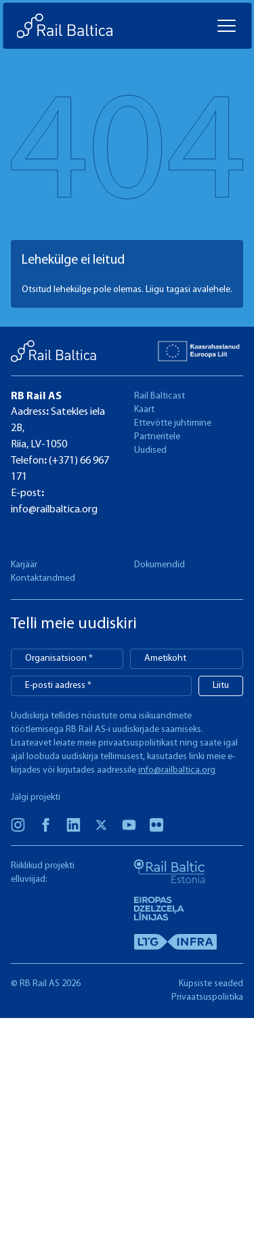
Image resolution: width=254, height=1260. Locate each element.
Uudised (150, 450)
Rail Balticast (159, 396)
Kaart (144, 410)
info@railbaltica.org (54, 509)
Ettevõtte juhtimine (172, 423)
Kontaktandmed (43, 578)
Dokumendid (159, 565)
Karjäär (24, 565)
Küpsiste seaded (211, 984)
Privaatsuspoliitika (207, 997)
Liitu (221, 685)
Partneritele (157, 437)
